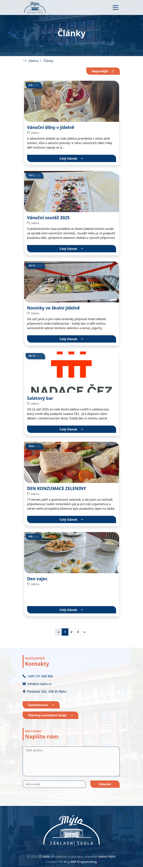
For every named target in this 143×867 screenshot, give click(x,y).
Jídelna (34, 60)
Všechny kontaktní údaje (50, 715)
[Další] (84, 632)
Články (48, 60)
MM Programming (84, 862)
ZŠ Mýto (44, 856)
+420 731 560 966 (38, 676)
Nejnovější (103, 71)
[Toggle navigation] (115, 7)
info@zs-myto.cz (37, 684)
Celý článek (72, 158)
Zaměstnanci (41, 705)
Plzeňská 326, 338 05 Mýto (45, 691)
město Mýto (107, 856)
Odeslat (105, 784)
